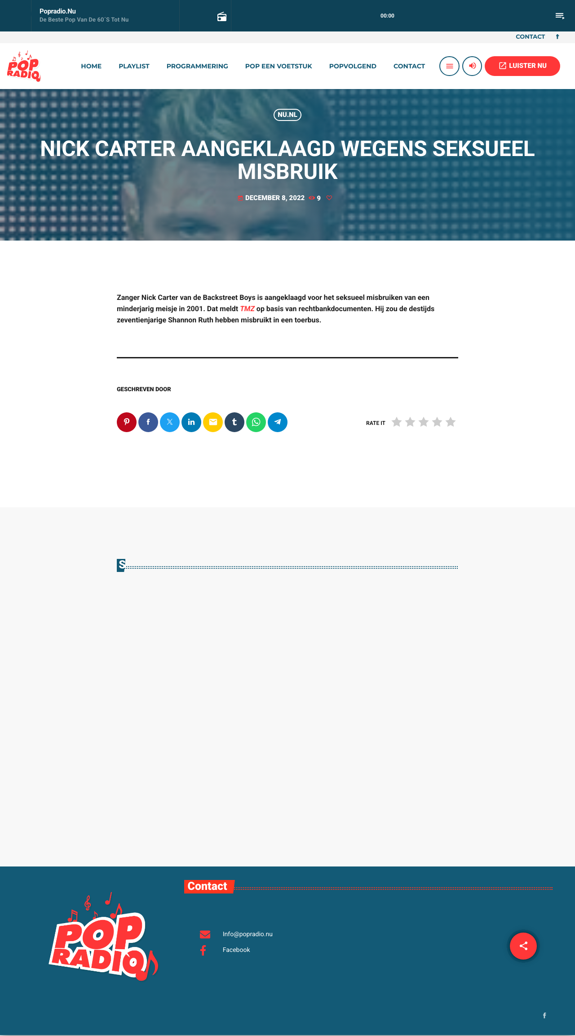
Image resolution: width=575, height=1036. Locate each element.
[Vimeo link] (23, 66)
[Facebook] (557, 37)
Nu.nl (287, 115)
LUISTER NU (522, 65)
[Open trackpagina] (221, 16)
